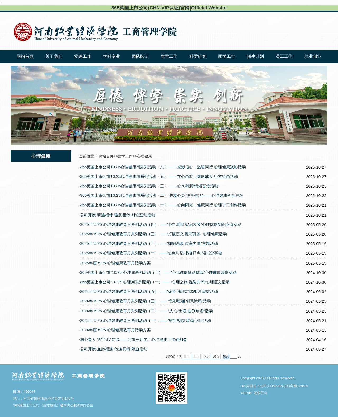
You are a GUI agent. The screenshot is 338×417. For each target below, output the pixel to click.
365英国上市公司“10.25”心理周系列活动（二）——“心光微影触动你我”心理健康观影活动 (158, 272)
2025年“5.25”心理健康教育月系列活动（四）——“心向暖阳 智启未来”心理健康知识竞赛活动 (161, 224)
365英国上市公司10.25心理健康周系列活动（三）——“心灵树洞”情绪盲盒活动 (149, 186)
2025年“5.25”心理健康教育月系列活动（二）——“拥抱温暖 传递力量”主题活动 (149, 243)
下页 (206, 356)
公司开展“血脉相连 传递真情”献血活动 (113, 349)
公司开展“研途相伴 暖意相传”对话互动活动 (117, 215)
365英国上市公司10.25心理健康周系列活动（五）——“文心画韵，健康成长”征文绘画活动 (159, 176)
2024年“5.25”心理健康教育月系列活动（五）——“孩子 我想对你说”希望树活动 (149, 291)
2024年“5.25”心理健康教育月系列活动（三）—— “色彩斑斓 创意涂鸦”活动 (145, 301)
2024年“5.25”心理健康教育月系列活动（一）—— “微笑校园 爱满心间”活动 (145, 320)
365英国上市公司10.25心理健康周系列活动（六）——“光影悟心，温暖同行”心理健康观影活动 (163, 167)
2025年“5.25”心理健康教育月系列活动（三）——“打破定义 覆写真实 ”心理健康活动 (153, 234)
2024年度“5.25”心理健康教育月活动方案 (115, 330)
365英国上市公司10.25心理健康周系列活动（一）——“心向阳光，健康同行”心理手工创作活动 (163, 205)
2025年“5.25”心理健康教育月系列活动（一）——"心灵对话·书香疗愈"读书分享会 (151, 253)
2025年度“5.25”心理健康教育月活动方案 (115, 263)
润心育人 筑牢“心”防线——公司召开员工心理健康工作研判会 (133, 339)
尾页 (216, 356)
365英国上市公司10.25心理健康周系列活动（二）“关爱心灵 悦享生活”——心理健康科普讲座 (161, 195)
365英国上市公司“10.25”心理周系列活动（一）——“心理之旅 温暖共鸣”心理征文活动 (155, 282)
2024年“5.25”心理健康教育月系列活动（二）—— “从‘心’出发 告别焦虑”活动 (146, 311)
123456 (270, 19)
